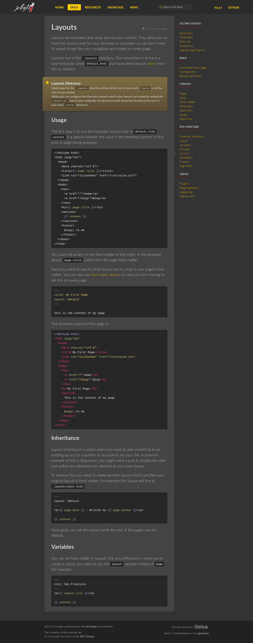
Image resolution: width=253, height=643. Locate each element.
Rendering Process (191, 76)
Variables (185, 144)
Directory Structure (191, 136)
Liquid (183, 140)
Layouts (184, 153)
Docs (74, 7)
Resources (93, 7)
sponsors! (203, 633)
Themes (184, 161)
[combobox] (175, 7)
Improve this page (154, 28)
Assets (183, 114)
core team (91, 626)
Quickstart (186, 33)
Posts (183, 97)
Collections (186, 106)
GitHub (233, 7)
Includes (185, 149)
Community (187, 45)
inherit (152, 63)
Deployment (187, 196)
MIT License (87, 636)
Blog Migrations (189, 187)
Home (59, 7)
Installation (186, 37)
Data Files (186, 110)
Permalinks (186, 157)
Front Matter (187, 102)
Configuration (188, 71)
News (134, 7)
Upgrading (186, 192)
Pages (183, 93)
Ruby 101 (185, 41)
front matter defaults (107, 274)
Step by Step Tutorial (192, 50)
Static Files (186, 118)
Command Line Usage (193, 67)
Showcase (115, 7)
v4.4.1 (218, 7)
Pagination (186, 165)
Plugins (184, 183)
